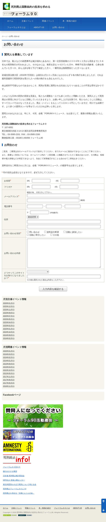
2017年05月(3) (9, 383)
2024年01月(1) (9, 361)
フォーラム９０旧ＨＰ (12, 467)
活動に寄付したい (36, 235)
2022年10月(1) (9, 370)
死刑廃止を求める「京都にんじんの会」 (18, 493)
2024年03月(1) (9, 354)
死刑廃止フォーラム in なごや (14, 489)
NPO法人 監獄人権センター (14, 480)
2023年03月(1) (9, 367)
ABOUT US (39, 27)
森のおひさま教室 (10, 471)
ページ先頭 (103, 502)
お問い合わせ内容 (12, 253)
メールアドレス (11, 196)
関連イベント (48, 21)
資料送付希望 (51, 232)
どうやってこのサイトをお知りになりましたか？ (14, 275)
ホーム (10, 21)
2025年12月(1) (9, 306)
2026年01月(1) (9, 303)
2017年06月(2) (9, 380)
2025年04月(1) (9, 322)
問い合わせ (33, 232)
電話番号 (8, 206)
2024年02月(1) (9, 338)
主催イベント (28, 21)
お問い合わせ (58, 27)
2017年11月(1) (9, 377)
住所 (6, 219)
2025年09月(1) (9, 313)
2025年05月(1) (9, 319)
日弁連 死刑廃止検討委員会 (13, 476)
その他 (54, 235)
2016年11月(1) (9, 386)
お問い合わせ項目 (12, 233)
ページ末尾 (103, 509)
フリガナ (8, 187)
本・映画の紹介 (70, 21)
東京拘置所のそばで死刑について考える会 (19, 484)
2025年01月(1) (9, 329)
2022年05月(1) (9, 373)
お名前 (7, 181)
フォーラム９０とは (16, 27)
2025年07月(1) (9, 316)
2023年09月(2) (9, 364)
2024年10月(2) (9, 332)
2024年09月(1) (9, 335)
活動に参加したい (73, 232)
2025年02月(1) (9, 326)
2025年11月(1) (9, 310)
